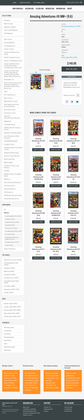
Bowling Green (9, 327)
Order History (48, 409)
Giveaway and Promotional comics (13, 148)
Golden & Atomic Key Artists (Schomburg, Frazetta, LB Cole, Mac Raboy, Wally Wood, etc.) (12, 73)
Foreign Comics (9, 144)
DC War (6, 171)
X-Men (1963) (9, 245)
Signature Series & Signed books (12, 175)
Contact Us (47, 407)
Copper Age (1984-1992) (12, 307)
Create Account (25, 2)
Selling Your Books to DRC (31, 413)
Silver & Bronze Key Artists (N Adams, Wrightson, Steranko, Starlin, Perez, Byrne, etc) (13, 85)
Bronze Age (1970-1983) (12, 310)
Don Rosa (7, 334)
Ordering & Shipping (29, 409)
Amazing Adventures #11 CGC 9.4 (73, 213)
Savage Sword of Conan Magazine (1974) (11, 238)
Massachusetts (9, 337)
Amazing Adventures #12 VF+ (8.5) (55, 249)
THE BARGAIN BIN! (11, 141)
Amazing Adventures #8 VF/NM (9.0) (56, 213)
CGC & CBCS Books (10, 30)
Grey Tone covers (10, 110)
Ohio (5, 344)
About (69, 9)
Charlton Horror (9, 185)
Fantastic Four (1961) (11, 228)
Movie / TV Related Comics (13, 61)
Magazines (7, 121)
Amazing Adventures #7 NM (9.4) (38, 213)
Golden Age (29, 9)
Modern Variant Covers (12, 57)
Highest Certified (10, 27)
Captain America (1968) (12, 222)
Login (14, 2)
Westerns (7, 179)
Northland (7, 340)
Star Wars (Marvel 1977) (12, 242)
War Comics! (8, 98)
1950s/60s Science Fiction (13, 195)
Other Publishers (10, 249)
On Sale (46, 411)
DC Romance (8, 192)
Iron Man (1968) (10, 234)
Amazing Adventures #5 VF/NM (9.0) (38, 177)
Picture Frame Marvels (11, 156)
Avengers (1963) (10, 219)
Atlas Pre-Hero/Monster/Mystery (12, 117)
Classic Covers (9, 49)
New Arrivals (18, 9)
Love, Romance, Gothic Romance (11, 137)
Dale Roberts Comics (6, 5)
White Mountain (9, 347)
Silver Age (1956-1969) (11, 313)
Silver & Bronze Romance (12, 182)
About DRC (26, 407)
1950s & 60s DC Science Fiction (12, 128)
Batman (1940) (9, 271)
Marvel (6, 213)
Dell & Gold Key (9, 159)
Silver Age (40, 9)
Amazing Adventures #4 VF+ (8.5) (73, 141)
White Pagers (8, 162)
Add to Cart (71, 69)
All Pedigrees (8, 33)
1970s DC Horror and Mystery (11, 166)
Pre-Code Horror (10, 95)
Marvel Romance (9, 189)
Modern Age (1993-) (11, 303)
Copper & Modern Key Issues (11, 53)
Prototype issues (9, 124)
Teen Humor (8, 39)
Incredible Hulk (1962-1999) (13, 231)
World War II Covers (11, 101)
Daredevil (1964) (10, 225)
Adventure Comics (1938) (12, 260)
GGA (5, 91)
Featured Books (9, 42)
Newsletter (68, 411)
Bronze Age (50, 9)
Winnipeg (7, 350)
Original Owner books (11, 153)
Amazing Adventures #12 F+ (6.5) (38, 249)
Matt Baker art (9, 79)
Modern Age (60, 9)
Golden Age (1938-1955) (12, 316)
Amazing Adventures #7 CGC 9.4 (73, 177)
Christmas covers (10, 113)
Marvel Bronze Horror (11, 199)
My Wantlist (68, 409)
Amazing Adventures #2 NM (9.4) (55, 141)
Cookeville (7, 331)
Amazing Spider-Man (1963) (13, 216)
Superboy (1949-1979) (11, 289)
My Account (68, 407)
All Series (7, 20)
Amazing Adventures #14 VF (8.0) (73, 249)
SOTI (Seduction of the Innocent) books (11, 105)
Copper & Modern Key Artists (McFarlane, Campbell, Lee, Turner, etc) (13, 65)
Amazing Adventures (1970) (71, 26)
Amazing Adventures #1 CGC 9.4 (38, 141)
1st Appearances (9, 46)
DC (5, 209)
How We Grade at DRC (30, 411)
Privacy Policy (27, 415)
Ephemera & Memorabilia (12, 133)
